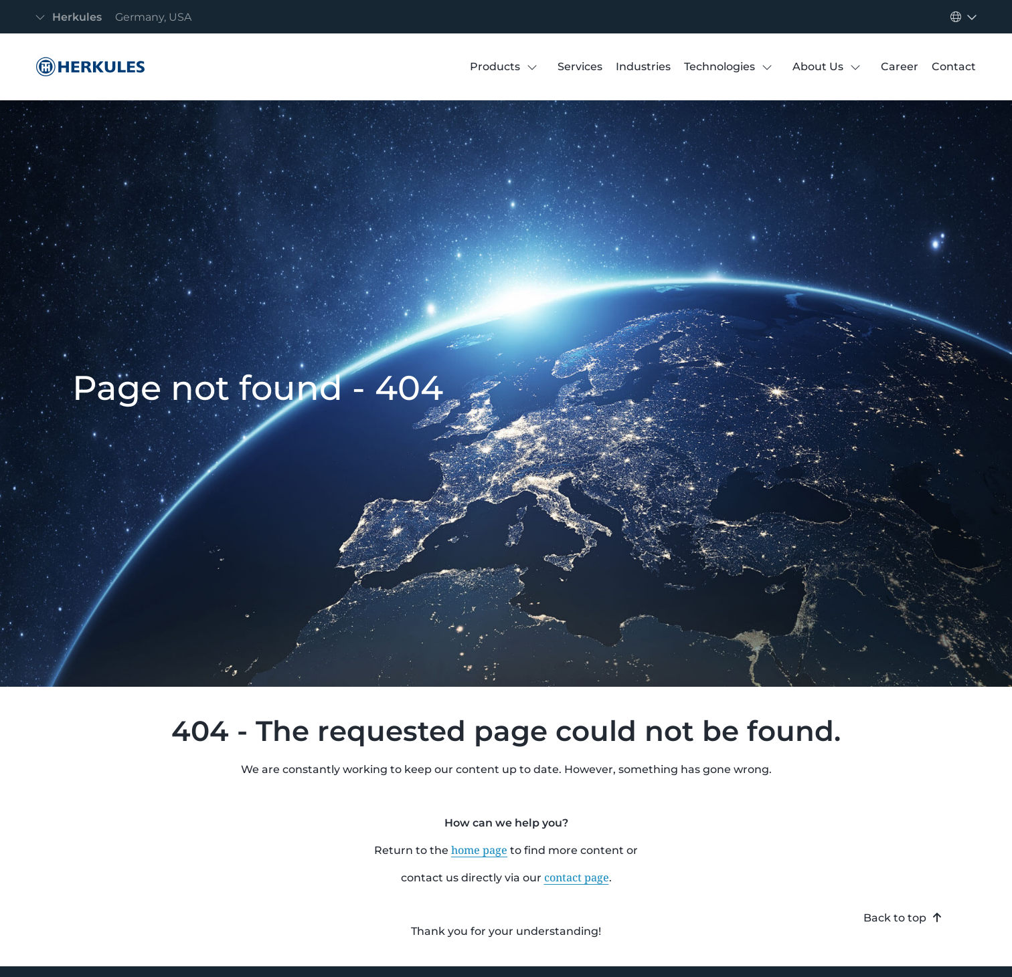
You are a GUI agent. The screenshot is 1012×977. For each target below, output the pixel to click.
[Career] (899, 66)
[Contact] (954, 66)
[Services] (580, 66)
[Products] (495, 66)
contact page (576, 877)
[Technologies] (719, 66)
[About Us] (817, 66)
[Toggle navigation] (117, 17)
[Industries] (643, 66)
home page (479, 850)
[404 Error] (87, 66)
